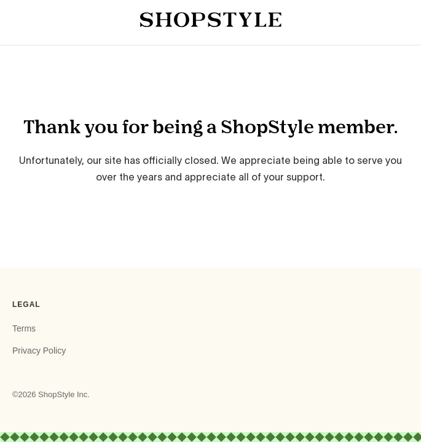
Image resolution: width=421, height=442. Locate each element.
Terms (24, 328)
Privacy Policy (39, 350)
